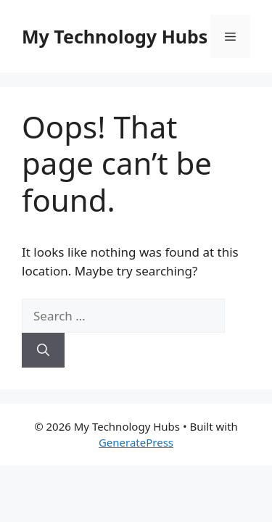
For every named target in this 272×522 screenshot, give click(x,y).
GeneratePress (136, 442)
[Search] (43, 350)
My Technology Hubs (114, 36)
